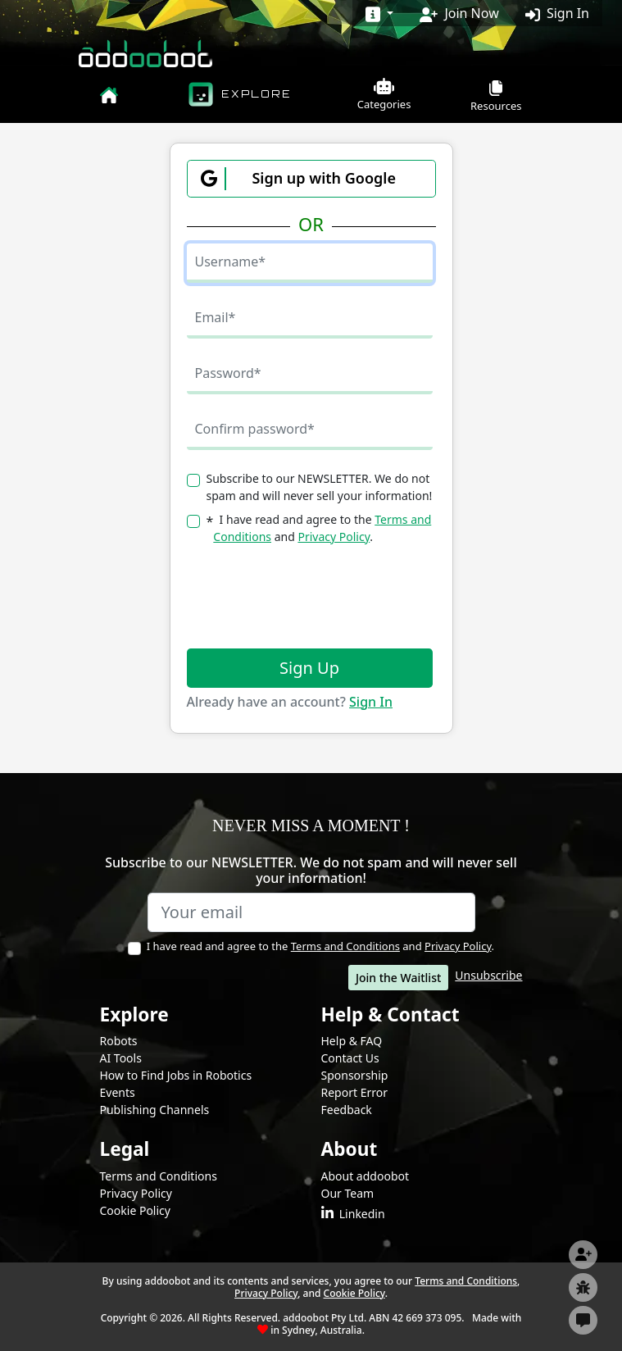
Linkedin (353, 1213)
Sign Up (309, 668)
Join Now (459, 13)
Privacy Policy (333, 536)
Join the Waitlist (398, 977)
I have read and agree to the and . (317, 946)
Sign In (557, 13)
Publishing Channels (155, 1109)
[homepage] (109, 93)
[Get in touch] (583, 1320)
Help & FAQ (352, 1041)
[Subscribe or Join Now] (583, 1254)
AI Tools (121, 1058)
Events (117, 1092)
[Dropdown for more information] (379, 13)
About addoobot (365, 1176)
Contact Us (350, 1058)
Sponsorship (354, 1075)
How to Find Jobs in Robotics (176, 1075)
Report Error (354, 1092)
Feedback (346, 1109)
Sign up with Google (298, 178)
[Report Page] (583, 1287)
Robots (119, 1041)
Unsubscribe (488, 975)
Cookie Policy (135, 1210)
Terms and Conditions (345, 946)
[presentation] (311, 597)
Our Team (348, 1193)
